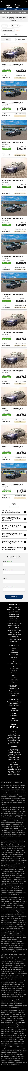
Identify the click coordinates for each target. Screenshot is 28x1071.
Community (14, 677)
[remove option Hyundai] (15, 26)
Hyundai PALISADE (14, 621)
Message (8, 587)
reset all (18, 30)
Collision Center (14, 668)
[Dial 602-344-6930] (6, 1)
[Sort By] (21, 39)
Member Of (13, 686)
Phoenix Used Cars (14, 693)
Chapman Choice (14, 688)
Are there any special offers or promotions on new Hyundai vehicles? (14, 535)
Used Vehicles (14, 652)
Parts (14, 666)
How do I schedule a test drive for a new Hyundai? (14, 542)
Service (14, 661)
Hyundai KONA (14, 618)
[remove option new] (4, 26)
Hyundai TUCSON (14, 637)
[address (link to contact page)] (2, 1)
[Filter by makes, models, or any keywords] (14, 35)
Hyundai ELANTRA (14, 607)
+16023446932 (14, 720)
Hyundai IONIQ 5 (14, 614)
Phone (4, 578)
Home (14, 648)
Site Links (13, 645)
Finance (14, 659)
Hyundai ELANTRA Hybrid (14, 609)
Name (8, 561)
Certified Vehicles (14, 655)
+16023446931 (14, 715)
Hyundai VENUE (14, 641)
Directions (14, 670)
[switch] (26, 2)
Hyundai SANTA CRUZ (14, 625)
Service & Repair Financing (14, 664)
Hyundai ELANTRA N (14, 612)
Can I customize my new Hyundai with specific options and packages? (14, 519)
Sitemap (14, 682)
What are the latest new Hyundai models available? (14, 511)
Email (7, 570)
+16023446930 (14, 710)
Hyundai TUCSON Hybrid (14, 639)
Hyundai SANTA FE (14, 628)
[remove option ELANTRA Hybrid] (8, 30)
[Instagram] (14, 727)
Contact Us (14, 673)
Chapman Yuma (14, 695)
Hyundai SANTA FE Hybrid (14, 630)
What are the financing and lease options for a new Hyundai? (14, 527)
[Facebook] (11, 727)
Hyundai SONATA (14, 632)
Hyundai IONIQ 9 (14, 616)
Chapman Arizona (14, 691)
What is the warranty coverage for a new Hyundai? (14, 548)
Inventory (13, 605)
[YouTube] (16, 727)
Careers (14, 675)
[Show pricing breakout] (6, 78)
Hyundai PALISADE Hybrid (14, 623)
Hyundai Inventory (14, 650)
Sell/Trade (14, 657)
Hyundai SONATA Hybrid (14, 634)
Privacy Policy (14, 679)
